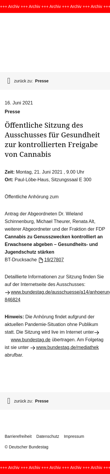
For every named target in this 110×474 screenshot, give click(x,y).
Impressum (74, 436)
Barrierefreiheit (18, 436)
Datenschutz (47, 436)
